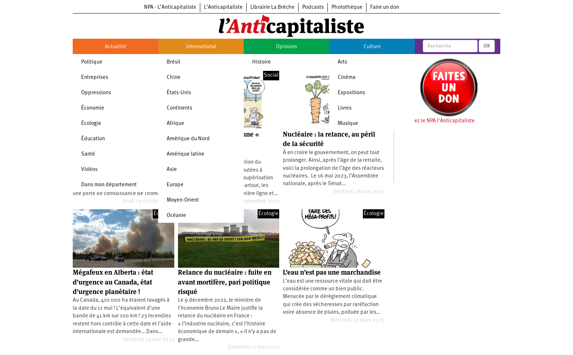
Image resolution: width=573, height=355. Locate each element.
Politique (91, 62)
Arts (342, 62)
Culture (372, 47)
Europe (175, 185)
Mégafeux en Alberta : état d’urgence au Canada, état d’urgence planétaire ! (113, 282)
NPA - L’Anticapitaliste (170, 7)
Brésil (173, 62)
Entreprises (94, 77)
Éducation (93, 139)
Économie (92, 108)
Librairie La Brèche (272, 7)
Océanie (176, 215)
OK (486, 46)
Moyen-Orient (183, 200)
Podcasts (313, 7)
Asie (172, 169)
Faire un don (384, 7)
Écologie (91, 123)
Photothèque (347, 7)
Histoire (261, 62)
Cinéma (347, 77)
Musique (348, 123)
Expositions (351, 93)
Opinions (286, 47)
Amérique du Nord (188, 139)
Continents (179, 108)
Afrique (175, 123)
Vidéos (89, 169)
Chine (174, 77)
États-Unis (179, 93)
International (201, 47)
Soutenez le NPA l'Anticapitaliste (436, 121)
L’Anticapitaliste (223, 7)
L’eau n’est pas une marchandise (332, 272)
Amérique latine (185, 154)
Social (271, 75)
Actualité (115, 47)
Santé (88, 154)
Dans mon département (109, 185)
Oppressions (96, 93)
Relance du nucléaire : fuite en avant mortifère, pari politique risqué (225, 282)
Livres (345, 108)
